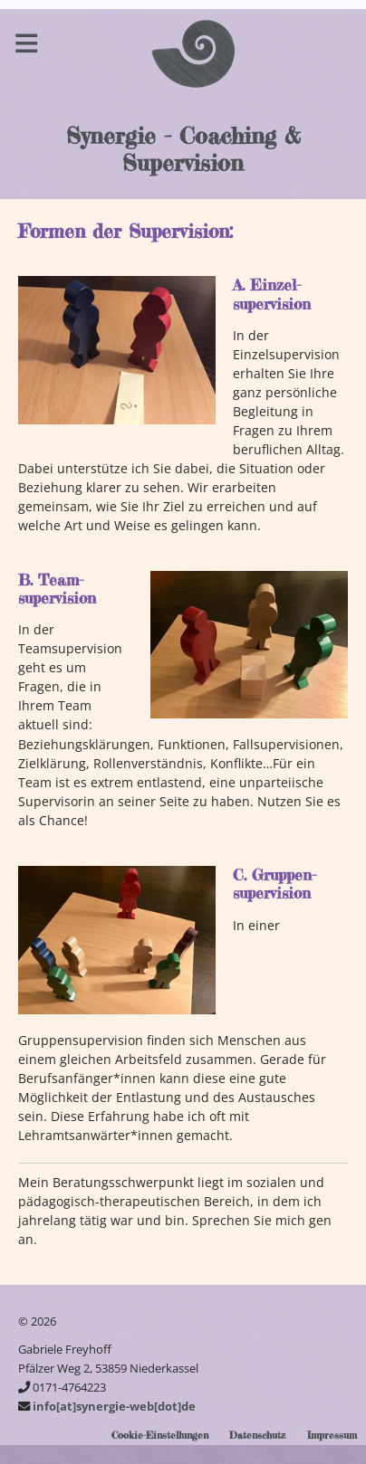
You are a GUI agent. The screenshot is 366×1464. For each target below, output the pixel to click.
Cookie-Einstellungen (159, 1435)
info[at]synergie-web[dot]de (114, 1406)
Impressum (332, 1435)
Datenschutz (257, 1435)
